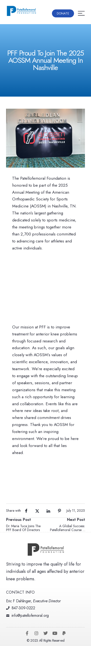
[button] (63, 13)
